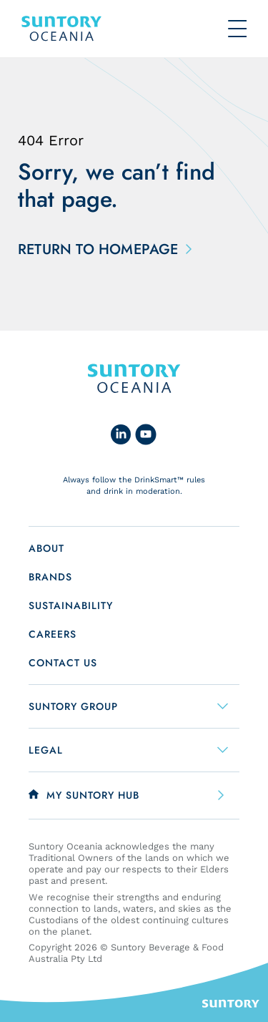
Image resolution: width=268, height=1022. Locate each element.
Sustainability (71, 605)
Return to (102, 249)
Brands (50, 577)
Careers (52, 634)
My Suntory (92, 795)
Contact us (63, 663)
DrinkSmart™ (159, 480)
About (46, 548)
